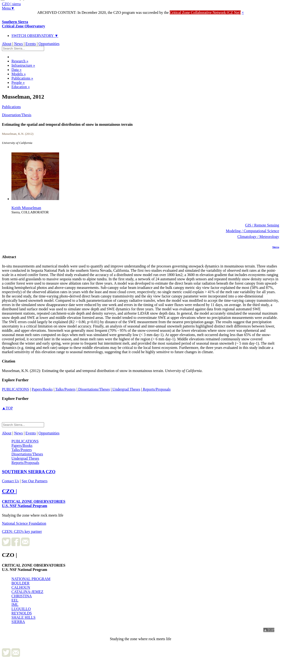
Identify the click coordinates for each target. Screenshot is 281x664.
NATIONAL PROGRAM (30, 579)
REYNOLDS (21, 613)
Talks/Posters (65, 389)
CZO (29, 471)
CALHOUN (20, 587)
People (18, 82)
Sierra (275, 247)
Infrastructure (23, 65)
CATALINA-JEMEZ (27, 592)
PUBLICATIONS (15, 389)
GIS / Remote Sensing (262, 225)
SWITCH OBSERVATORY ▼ (34, 36)
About (6, 44)
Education (20, 87)
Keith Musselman (26, 207)
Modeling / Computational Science (252, 231)
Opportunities (49, 44)
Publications (22, 78)
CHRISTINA (21, 596)
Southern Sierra (23, 24)
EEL (14, 600)
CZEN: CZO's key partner (22, 531)
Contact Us (10, 481)
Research (19, 61)
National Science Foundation (24, 523)
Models (18, 74)
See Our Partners (34, 481)
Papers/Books (42, 389)
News (18, 44)
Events (31, 44)
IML (14, 605)
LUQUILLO (21, 609)
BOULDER (20, 583)
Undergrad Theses (126, 389)
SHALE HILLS (23, 617)
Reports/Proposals (156, 389)
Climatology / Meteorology (258, 237)
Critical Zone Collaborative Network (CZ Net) (205, 12)
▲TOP (7, 408)
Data (16, 70)
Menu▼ (8, 8)
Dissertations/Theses (93, 389)
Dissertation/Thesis (16, 115)
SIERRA (18, 622)
